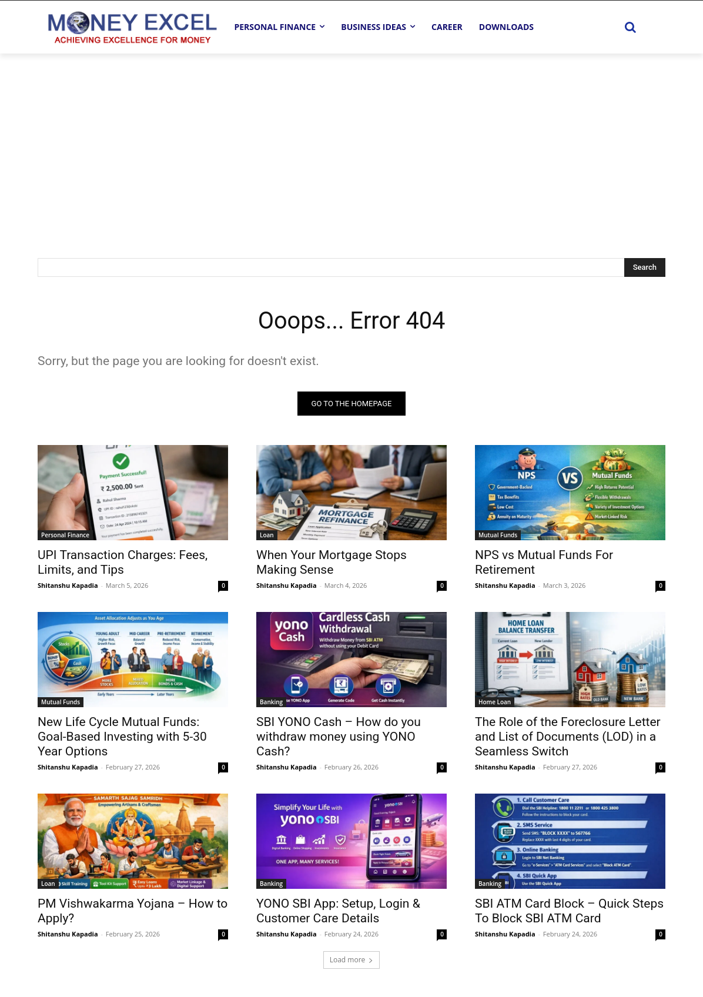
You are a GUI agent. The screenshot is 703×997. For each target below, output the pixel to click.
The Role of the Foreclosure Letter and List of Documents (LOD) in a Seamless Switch (568, 736)
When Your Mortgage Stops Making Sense (331, 562)
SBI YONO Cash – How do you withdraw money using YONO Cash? (338, 736)
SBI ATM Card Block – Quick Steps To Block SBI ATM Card (569, 910)
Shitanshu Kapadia (68, 585)
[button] (630, 27)
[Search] (644, 267)
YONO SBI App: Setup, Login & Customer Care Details (338, 910)
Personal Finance (65, 535)
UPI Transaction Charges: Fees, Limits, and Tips (122, 562)
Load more (352, 960)
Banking (271, 702)
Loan (267, 535)
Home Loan (494, 702)
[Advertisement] (351, 141)
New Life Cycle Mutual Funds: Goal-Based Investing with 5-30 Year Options (122, 736)
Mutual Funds (497, 535)
